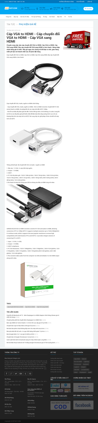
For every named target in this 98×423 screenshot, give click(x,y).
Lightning (86, 361)
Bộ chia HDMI (78, 361)
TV (65, 16)
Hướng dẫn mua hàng (66, 1)
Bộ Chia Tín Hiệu (25, 16)
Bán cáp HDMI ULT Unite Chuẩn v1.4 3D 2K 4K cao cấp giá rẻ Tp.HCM (29, 323)
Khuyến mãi (80, 1)
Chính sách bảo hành (56, 365)
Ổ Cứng (45, 16)
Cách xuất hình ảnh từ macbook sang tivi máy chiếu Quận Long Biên (29, 340)
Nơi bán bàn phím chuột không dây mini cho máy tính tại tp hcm (27, 328)
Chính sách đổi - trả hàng (57, 363)
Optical (84, 359)
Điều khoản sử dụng (55, 369)
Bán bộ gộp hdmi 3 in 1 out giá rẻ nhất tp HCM (22, 334)
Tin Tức (70, 16)
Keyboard (85, 364)
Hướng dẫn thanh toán (56, 358)
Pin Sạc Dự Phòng (36, 16)
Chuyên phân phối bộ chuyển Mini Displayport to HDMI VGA (26, 320)
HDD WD (76, 369)
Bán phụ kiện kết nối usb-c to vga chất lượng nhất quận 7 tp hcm (28, 331)
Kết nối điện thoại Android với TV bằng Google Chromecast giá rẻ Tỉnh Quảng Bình (33, 342)
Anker (75, 372)
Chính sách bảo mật (55, 367)
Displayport (83, 372)
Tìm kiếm (88, 9)
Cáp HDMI (77, 359)
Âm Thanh (52, 16)
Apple (89, 372)
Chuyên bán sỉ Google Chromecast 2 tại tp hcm (22, 337)
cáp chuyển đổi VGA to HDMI (15, 307)
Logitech (76, 367)
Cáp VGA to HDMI (30, 307)
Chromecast (77, 364)
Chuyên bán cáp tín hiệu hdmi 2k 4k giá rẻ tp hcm (23, 326)
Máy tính (59, 16)
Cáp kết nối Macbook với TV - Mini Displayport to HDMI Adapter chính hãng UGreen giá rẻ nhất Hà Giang (33, 316)
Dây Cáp (16, 16)
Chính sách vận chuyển (56, 360)
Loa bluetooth (85, 369)
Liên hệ (89, 1)
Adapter (83, 367)
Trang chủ (8, 16)
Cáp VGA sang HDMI (42, 307)
